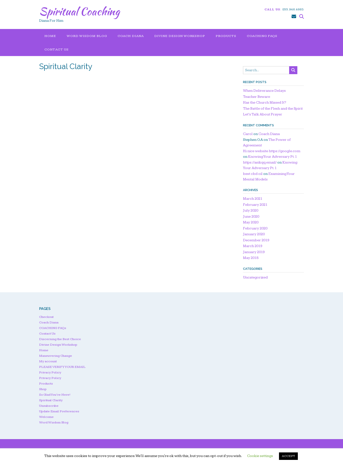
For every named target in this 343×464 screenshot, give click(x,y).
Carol (248, 134)
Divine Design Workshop (179, 36)
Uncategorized (255, 277)
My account (48, 361)
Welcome (46, 417)
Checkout (46, 317)
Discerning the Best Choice (60, 339)
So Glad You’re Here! (55, 395)
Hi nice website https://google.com (271, 151)
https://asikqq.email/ (260, 162)
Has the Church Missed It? (264, 102)
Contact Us (56, 49)
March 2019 (252, 246)
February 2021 (255, 205)
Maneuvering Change (55, 356)
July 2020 (250, 210)
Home (50, 36)
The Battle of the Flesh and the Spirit (273, 109)
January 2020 (254, 234)
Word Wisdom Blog (87, 36)
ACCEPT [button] (288, 456)
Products (226, 36)
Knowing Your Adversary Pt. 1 (272, 157)
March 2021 (252, 199)
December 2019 (256, 240)
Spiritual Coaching (79, 11)
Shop (43, 389)
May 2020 (250, 222)
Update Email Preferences (59, 411)
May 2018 (250, 258)
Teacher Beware (256, 97)
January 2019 (254, 252)
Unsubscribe (48, 406)
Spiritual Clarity (51, 400)
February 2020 (255, 228)
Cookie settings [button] (260, 456)
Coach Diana (131, 36)
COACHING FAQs (262, 36)
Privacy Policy (50, 372)
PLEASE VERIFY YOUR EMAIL (62, 367)
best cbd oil (253, 174)
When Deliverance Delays (264, 91)
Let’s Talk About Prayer (262, 114)
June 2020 (251, 216)
